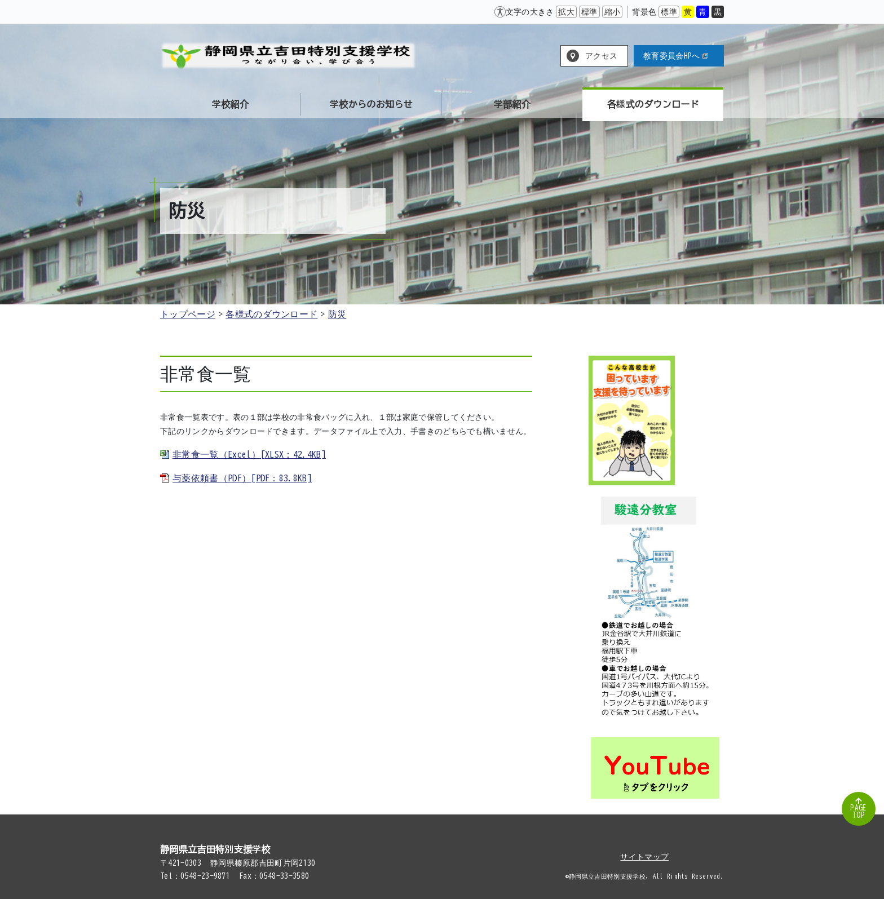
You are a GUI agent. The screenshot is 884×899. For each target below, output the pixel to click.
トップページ (187, 313)
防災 (337, 313)
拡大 (566, 12)
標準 (589, 12)
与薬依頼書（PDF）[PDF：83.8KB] (242, 477)
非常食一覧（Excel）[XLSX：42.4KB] (249, 454)
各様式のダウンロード (271, 313)
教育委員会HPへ (675, 56)
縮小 (612, 12)
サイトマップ (644, 857)
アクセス (601, 56)
